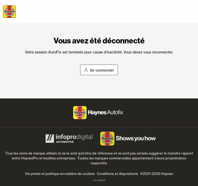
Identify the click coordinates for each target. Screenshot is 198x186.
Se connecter (99, 70)
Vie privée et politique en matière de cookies (60, 174)
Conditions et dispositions (117, 174)
